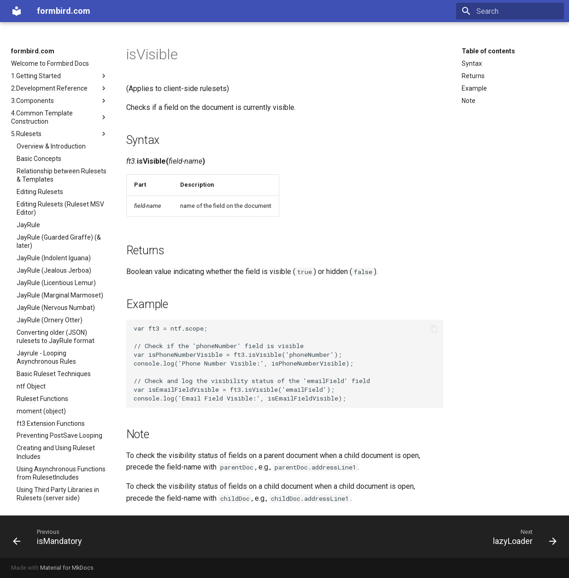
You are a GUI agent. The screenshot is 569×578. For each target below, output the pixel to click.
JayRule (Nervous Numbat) (56, 307)
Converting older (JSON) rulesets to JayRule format (55, 336)
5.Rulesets (59, 134)
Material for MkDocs (67, 567)
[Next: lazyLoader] (522, 536)
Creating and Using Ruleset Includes (56, 452)
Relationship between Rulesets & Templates (61, 175)
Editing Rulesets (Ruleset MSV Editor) (60, 208)
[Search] (510, 11)
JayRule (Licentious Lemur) (56, 282)
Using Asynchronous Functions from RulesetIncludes (61, 473)
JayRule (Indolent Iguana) (54, 258)
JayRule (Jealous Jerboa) (54, 270)
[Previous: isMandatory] (50, 536)
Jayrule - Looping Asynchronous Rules (46, 357)
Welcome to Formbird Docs (50, 63)
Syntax (472, 63)
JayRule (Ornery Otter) (49, 320)
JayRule (28, 225)
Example (474, 88)
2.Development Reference (59, 88)
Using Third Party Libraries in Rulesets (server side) (58, 494)
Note (468, 100)
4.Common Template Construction (59, 117)
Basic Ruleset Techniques (54, 374)
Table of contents (488, 51)
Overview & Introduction (51, 146)
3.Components (59, 101)
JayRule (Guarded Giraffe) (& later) (59, 241)
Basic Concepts (39, 158)
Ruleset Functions (42, 398)
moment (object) (41, 411)
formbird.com (32, 51)
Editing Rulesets (40, 191)
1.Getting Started (59, 76)
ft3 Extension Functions (51, 423)
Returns (473, 76)
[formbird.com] (16, 11)
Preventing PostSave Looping (59, 435)
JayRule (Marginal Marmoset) (60, 295)
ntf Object (31, 386)
